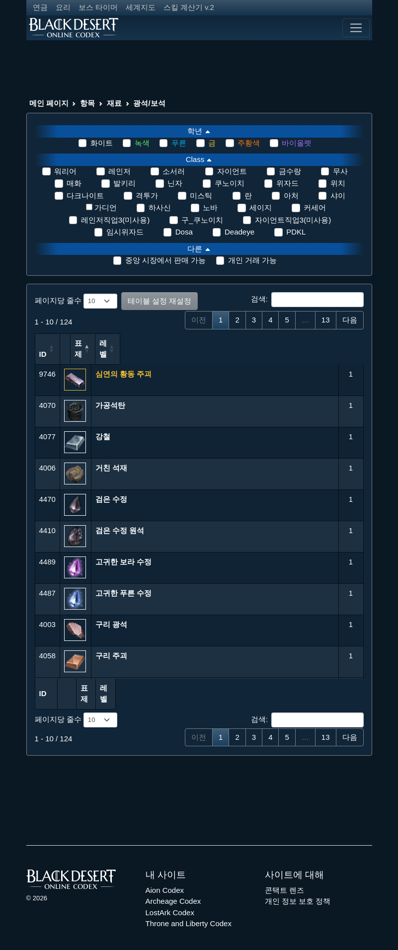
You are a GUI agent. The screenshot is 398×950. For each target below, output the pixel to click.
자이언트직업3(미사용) (293, 220)
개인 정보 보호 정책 (298, 890)
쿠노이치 (229, 183)
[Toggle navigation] (355, 27)
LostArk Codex (170, 901)
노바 (210, 207)
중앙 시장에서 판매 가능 (165, 260)
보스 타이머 (98, 7)
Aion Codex (165, 878)
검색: (307, 299)
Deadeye (239, 232)
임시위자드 (125, 232)
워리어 (65, 171)
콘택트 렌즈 (284, 878)
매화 (74, 183)
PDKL (296, 232)
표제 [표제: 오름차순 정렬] (102, 354)
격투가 (147, 195)
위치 (337, 183)
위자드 (287, 183)
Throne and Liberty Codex (189, 912)
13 (325, 320)
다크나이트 (85, 195)
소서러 (173, 171)
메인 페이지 (49, 103)
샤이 (337, 195)
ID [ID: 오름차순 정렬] (43, 354)
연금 (40, 7)
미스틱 (201, 195)
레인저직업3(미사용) (115, 220)
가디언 (105, 207)
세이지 (260, 207)
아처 (291, 195)
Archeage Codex (173, 890)
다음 (349, 320)
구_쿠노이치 (202, 220)
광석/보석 (149, 103)
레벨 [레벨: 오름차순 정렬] (346, 349)
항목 (87, 103)
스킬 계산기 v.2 (188, 7)
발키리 (124, 183)
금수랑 (290, 171)
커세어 (315, 207)
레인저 (119, 171)
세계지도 (141, 7)
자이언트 (232, 171)
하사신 (160, 207)
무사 (340, 171)
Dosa (184, 232)
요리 (63, 7)
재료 (114, 103)
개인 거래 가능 (252, 260)
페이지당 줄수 (76, 301)
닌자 (174, 183)
